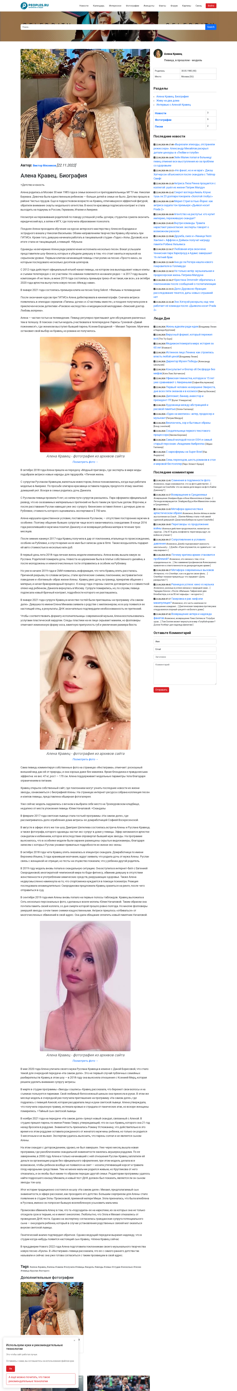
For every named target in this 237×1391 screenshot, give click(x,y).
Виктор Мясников (44, 165)
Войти (211, 5)
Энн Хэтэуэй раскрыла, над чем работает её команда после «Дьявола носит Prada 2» (185, 305)
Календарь (98, 5)
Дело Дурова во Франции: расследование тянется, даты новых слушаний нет (183, 292)
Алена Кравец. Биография (172, 96)
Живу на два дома (167, 100)
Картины (186, 5)
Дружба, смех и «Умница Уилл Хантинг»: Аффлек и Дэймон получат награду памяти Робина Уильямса (182, 240)
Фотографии (132, 5)
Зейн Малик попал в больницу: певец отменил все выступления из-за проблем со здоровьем (184, 161)
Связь (199, 5)
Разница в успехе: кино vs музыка (192, 584)
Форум (174, 5)
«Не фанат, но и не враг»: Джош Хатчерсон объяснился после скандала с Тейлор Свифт (184, 174)
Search (210, 27)
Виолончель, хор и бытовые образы (188, 422)
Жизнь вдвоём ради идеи (182, 326)
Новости (84, 5)
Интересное (115, 5)
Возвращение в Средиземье (189, 494)
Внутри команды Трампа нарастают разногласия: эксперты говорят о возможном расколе (181, 227)
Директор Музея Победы (182, 361)
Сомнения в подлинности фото (190, 480)
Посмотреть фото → (85, 461)
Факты (162, 5)
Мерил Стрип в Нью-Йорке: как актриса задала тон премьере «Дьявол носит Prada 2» (183, 205)
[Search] (113, 27)
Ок (10, 1368)
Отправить (161, 689)
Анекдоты (149, 5)
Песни (159, 126)
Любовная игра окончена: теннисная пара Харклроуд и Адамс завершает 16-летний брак (183, 253)
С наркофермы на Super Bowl (184, 451)
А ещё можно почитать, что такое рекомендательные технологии (29, 1379)
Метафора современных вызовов (192, 570)
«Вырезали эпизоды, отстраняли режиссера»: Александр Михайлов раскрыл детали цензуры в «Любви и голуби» (184, 148)
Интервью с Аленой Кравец (173, 104)
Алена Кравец (173, 53)
